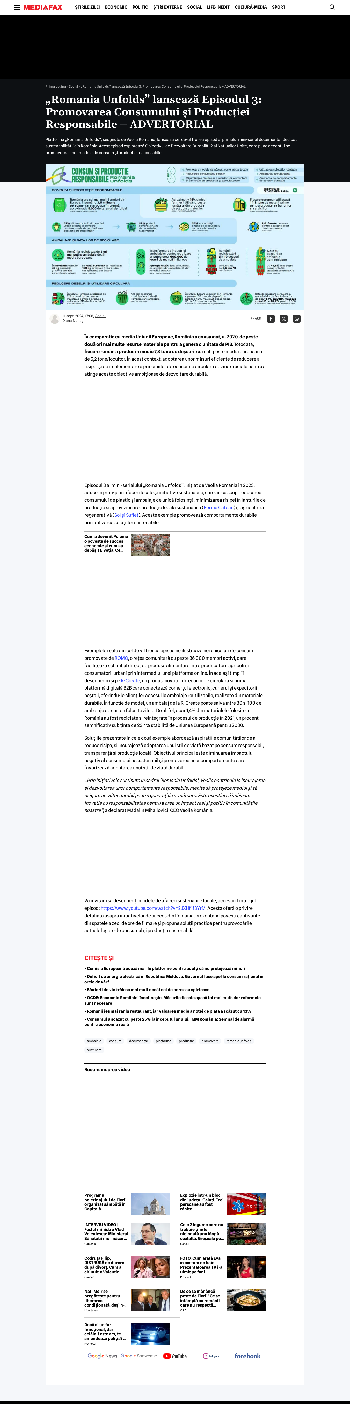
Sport (278, 7)
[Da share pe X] (284, 319)
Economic (116, 7)
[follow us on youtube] (175, 1356)
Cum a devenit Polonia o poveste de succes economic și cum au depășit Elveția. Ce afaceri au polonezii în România (106, 543)
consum (115, 1041)
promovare (210, 1041)
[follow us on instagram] (211, 1356)
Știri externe (167, 7)
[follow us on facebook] (247, 1356)
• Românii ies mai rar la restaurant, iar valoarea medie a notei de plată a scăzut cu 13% (167, 1011)
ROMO (121, 658)
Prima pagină (56, 86)
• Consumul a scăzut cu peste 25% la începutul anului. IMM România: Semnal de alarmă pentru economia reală (169, 1022)
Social (194, 7)
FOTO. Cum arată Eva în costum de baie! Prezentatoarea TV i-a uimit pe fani (201, 1265)
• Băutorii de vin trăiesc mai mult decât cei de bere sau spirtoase (146, 989)
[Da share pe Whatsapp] (297, 319)
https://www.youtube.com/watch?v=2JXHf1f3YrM (153, 908)
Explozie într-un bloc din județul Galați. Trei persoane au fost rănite (202, 1202)
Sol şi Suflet (126, 515)
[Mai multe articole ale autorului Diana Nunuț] (54, 319)
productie (186, 1041)
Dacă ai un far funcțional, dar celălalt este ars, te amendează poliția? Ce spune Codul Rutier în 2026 (106, 1332)
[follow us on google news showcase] (139, 1356)
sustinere (94, 1050)
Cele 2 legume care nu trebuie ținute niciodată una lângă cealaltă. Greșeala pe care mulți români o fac (201, 1232)
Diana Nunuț (72, 320)
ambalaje (94, 1041)
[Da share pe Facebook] (271, 319)
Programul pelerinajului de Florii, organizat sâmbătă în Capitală (106, 1202)
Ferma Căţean (219, 507)
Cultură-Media (251, 7)
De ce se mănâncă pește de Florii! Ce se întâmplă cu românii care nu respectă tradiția (200, 1298)
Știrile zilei (87, 7)
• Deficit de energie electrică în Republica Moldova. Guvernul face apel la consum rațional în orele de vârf (174, 979)
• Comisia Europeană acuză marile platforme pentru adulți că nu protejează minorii (165, 968)
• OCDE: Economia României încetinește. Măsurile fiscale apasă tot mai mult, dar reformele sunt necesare (172, 1000)
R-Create (130, 680)
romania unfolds (238, 1041)
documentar (138, 1041)
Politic (140, 7)
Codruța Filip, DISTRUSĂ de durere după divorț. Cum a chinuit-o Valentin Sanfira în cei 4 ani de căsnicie (105, 1265)
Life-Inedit (218, 7)
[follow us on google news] (102, 1356)
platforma (163, 1041)
